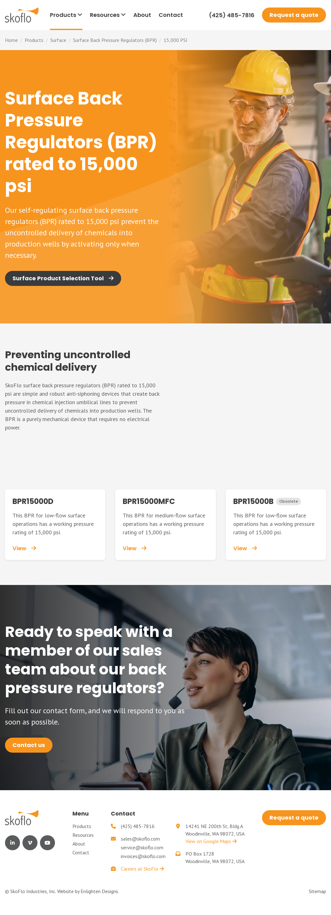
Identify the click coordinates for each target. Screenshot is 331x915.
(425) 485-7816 (231, 15)
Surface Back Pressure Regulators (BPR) (115, 40)
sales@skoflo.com (140, 839)
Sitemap (317, 891)
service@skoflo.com (142, 847)
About (78, 844)
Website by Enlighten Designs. (88, 891)
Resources (83, 835)
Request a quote (294, 15)
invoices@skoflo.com (143, 856)
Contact (80, 852)
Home (11, 40)
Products (34, 40)
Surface (58, 40)
